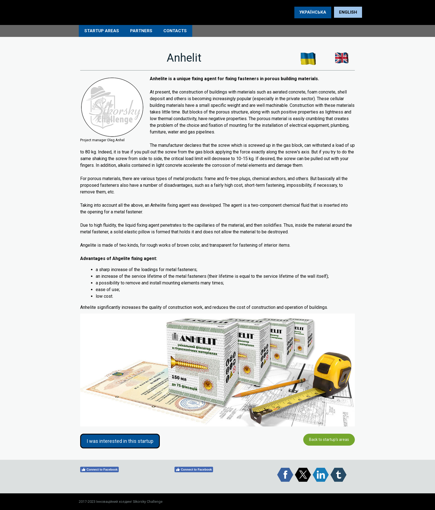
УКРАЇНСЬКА (312, 12)
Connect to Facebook (99, 469)
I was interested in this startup (120, 441)
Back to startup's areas (329, 439)
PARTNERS (141, 30)
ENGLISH (348, 12)
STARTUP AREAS (101, 30)
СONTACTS (175, 30)
